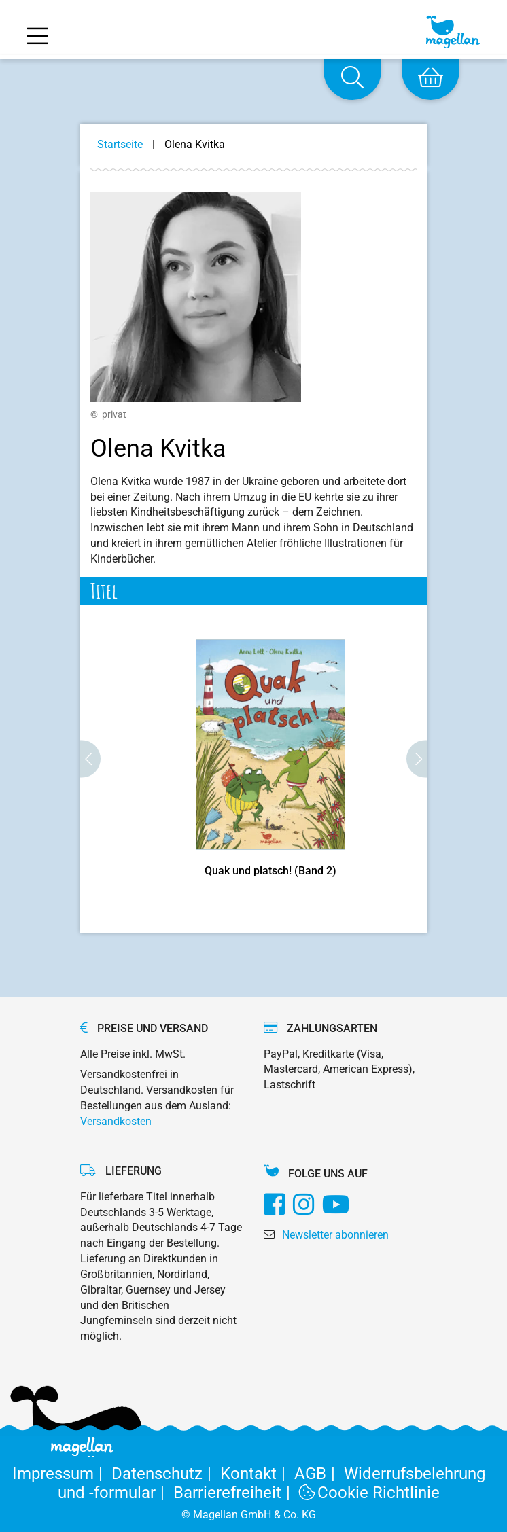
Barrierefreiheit (236, 1492)
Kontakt (257, 1473)
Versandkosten (116, 1121)
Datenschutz (165, 1473)
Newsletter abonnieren (335, 1234)
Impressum (61, 1473)
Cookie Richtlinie (369, 1492)
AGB (319, 1473)
